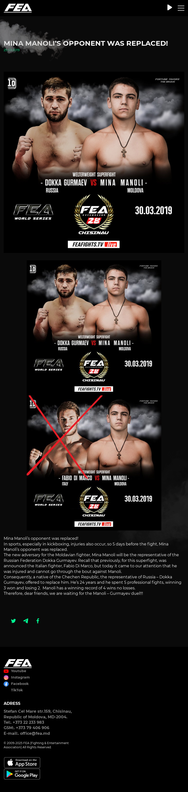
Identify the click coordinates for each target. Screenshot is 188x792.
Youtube (18, 671)
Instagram (20, 677)
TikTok (17, 690)
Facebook (20, 683)
